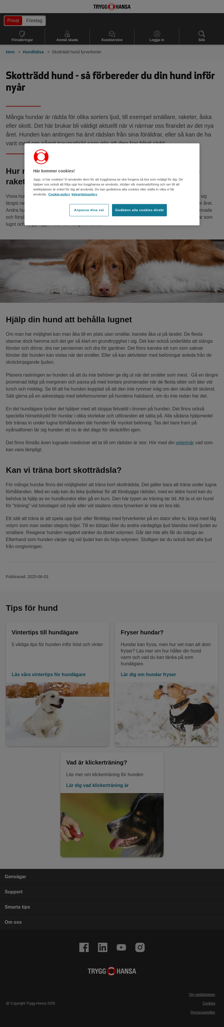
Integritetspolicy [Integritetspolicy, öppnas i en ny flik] (84, 194)
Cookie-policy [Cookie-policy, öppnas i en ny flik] (59, 194)
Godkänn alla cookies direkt (139, 209)
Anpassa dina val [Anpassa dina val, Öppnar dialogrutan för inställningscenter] (89, 209)
